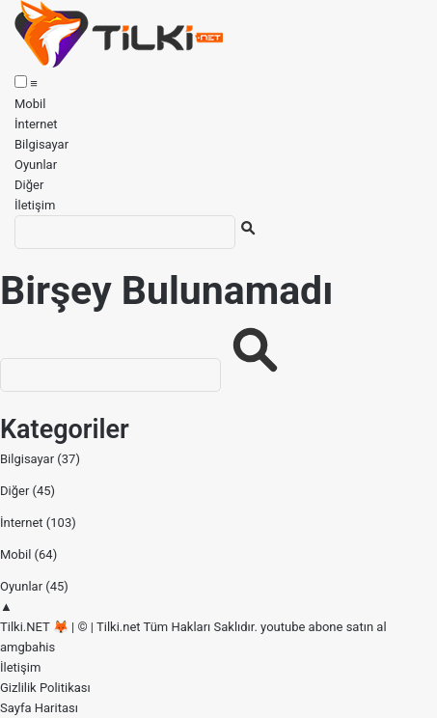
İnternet (36, 124)
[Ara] (124, 232)
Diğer (28, 185)
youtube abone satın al (323, 627)
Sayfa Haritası (39, 708)
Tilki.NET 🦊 (34, 627)
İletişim (34, 205)
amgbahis (27, 647)
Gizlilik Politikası (45, 687)
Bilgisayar (41, 144)
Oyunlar (35, 164)
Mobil (29, 104)
